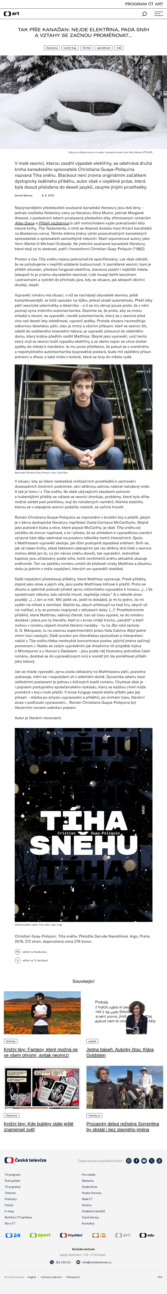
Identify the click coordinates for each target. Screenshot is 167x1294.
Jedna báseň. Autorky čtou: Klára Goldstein (120, 1052)
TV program (12, 1174)
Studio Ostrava (91, 1193)
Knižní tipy (70, 48)
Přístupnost (73, 1277)
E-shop (9, 1211)
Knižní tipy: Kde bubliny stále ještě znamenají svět (38, 1126)
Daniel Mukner (24, 195)
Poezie (92, 1041)
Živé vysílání (12, 1181)
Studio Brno (89, 1187)
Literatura (51, 48)
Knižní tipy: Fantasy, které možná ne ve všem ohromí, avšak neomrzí (41, 1052)
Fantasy (10, 1041)
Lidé (118, 48)
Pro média (88, 1174)
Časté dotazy (90, 1217)
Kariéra (86, 1205)
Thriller (87, 48)
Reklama (88, 1181)
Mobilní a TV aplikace (18, 1217)
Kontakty (88, 1223)
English (32, 1277)
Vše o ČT (10, 1223)
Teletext (10, 1193)
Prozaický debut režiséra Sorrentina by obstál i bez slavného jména (122, 1126)
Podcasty (11, 1199)
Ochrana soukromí (51, 1277)
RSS (160, 1277)
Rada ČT (87, 1199)
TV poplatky (12, 1187)
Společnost (103, 48)
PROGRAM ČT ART (144, 4)
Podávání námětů (93, 1211)
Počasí (9, 1205)
